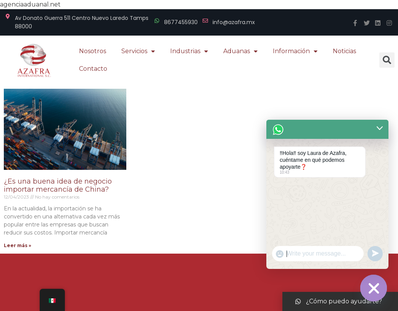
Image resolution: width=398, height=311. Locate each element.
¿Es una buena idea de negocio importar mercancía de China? (58, 185)
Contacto (93, 68)
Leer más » (17, 245)
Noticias (344, 51)
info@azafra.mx (234, 22)
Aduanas (240, 51)
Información (295, 51)
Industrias (189, 51)
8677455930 (181, 22)
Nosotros (92, 51)
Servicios (138, 51)
